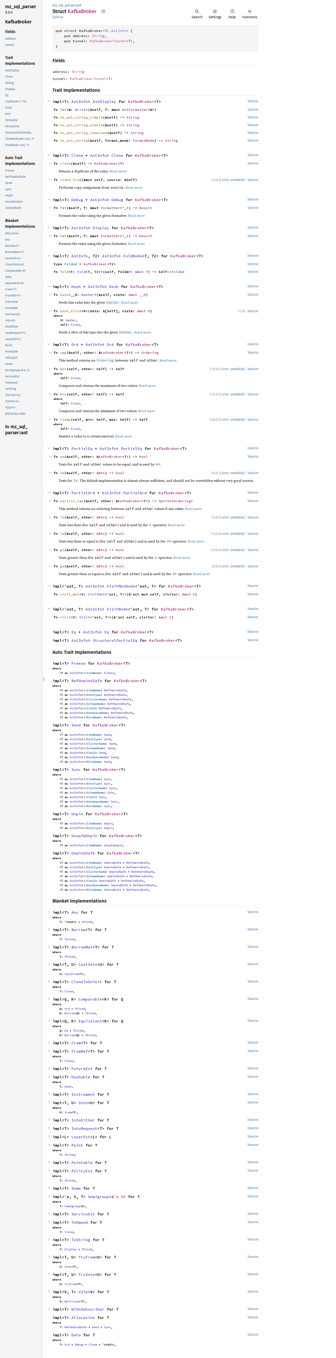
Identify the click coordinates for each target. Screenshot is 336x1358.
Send (76, 725)
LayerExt (80, 1136)
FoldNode (132, 255)
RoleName (93, 717)
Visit (84, 617)
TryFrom (86, 1257)
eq (62, 456)
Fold (81, 272)
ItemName (93, 673)
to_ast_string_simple (81, 117)
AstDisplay (104, 101)
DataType (93, 695)
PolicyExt (82, 1170)
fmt (63, 109)
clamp (65, 419)
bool (143, 456)
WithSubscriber (87, 1309)
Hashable (80, 1077)
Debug (77, 199)
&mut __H (137, 294)
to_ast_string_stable (81, 125)
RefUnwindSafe (86, 680)
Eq (73, 632)
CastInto (87, 964)
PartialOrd (83, 492)
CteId (91, 708)
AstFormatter (135, 109)
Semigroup (98, 1196)
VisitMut (96, 594)
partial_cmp (72, 501)
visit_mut (69, 594)
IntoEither (83, 1120)
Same (76, 1188)
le (62, 533)
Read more (118, 171)
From (76, 1042)
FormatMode (143, 140)
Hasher (87, 294)
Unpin (77, 813)
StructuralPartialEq (115, 640)
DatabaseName (97, 713)
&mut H (143, 311)
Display (101, 227)
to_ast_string (74, 140)
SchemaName (95, 704)
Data (76, 1334)
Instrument (83, 1094)
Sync (76, 769)
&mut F (141, 272)
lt (62, 517)
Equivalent (90, 1021)
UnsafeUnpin (84, 835)
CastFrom (71, 974)
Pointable (82, 1162)
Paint (77, 1145)
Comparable (90, 999)
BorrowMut (82, 947)
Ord (74, 344)
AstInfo (118, 31)
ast (79, 5)
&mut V (188, 594)
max (63, 369)
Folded (70, 264)
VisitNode (117, 609)
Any (74, 912)
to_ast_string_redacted (83, 133)
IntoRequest (84, 1128)
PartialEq (82, 448)
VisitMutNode (121, 586)
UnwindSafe (83, 853)
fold (64, 272)
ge (62, 566)
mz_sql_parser (63, 5)
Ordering (150, 352)
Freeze (78, 663)
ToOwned (79, 1222)
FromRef (79, 1051)
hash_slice (70, 311)
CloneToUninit (86, 981)
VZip (83, 1291)
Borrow (78, 929)
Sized (75, 325)
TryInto (86, 1274)
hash (64, 294)
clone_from (70, 180)
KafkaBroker (141, 101)
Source (57, 17)
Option (165, 501)
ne (62, 473)
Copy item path (103, 11)
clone (65, 163)
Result (145, 208)
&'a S (117, 1196)
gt (62, 550)
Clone (77, 155)
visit (65, 617)
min (63, 394)
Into (83, 1102)
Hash (76, 286)
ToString (80, 1239)
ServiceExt (83, 1214)
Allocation (83, 1317)
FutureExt (82, 1068)
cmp (63, 352)
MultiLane (72, 1301)
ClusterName (96, 699)
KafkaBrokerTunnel (108, 41)
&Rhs (100, 473)
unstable (237, 180)
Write (80, 109)
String (98, 36)
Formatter (110, 208)
